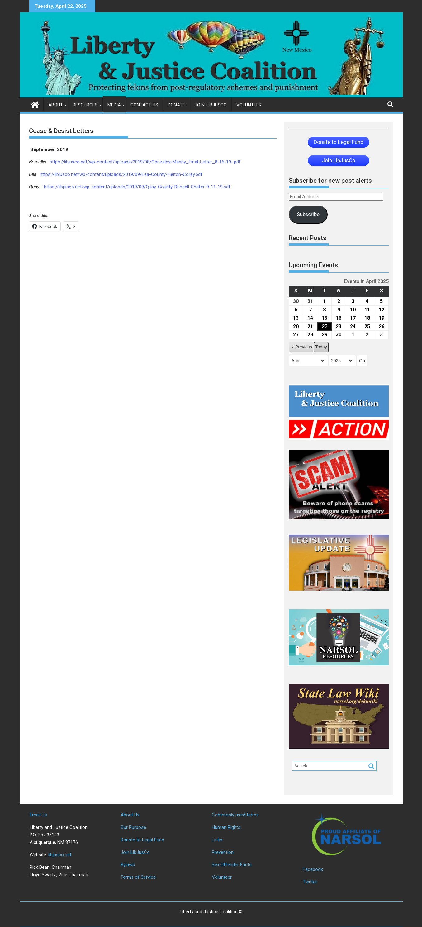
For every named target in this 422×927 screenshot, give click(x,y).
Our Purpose (133, 827)
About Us (130, 815)
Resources (85, 105)
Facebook (313, 869)
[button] (301, 347)
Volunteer (249, 105)
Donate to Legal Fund (142, 840)
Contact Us (144, 105)
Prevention (223, 852)
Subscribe (308, 214)
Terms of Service (138, 877)
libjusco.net (59, 855)
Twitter (310, 882)
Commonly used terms (235, 815)
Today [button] (321, 346)
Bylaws (128, 865)
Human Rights (226, 827)
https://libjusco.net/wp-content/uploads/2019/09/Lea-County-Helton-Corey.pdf (121, 174)
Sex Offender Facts (232, 865)
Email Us (38, 815)
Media (114, 105)
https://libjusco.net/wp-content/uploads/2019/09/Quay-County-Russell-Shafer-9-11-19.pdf (136, 187)
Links (217, 840)
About (55, 105)
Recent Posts (307, 238)
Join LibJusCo (211, 105)
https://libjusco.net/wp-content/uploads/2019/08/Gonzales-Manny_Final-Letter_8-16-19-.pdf (145, 162)
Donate (176, 105)
